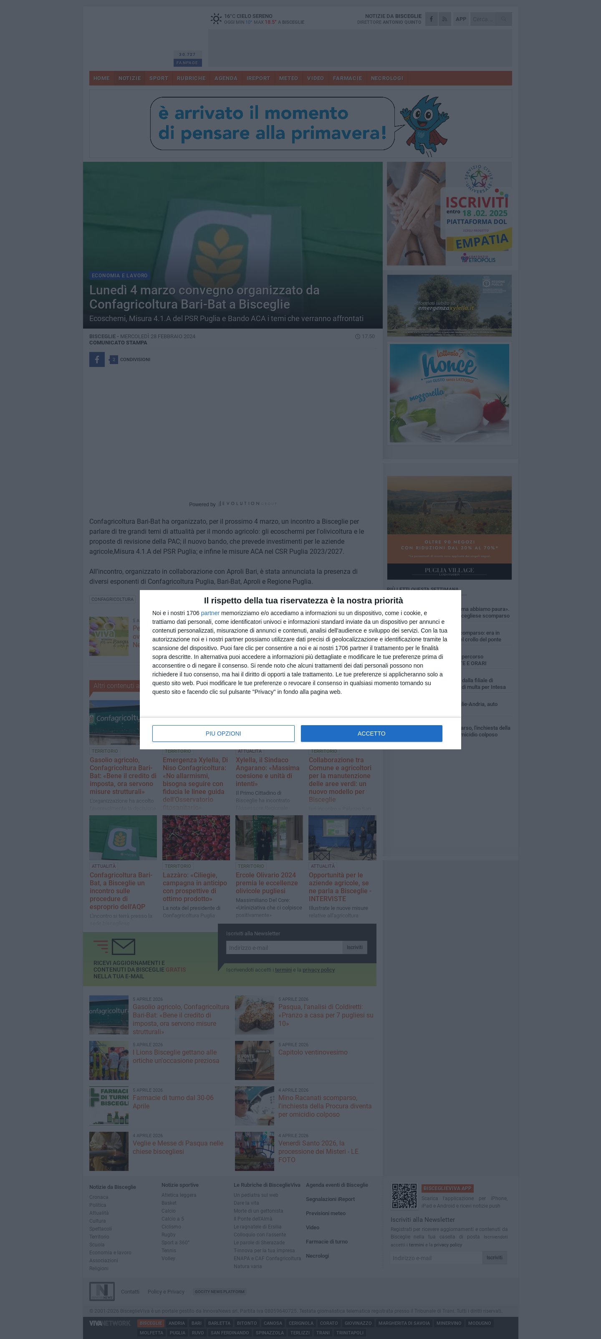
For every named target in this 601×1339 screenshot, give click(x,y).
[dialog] (300, 669)
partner (210, 613)
